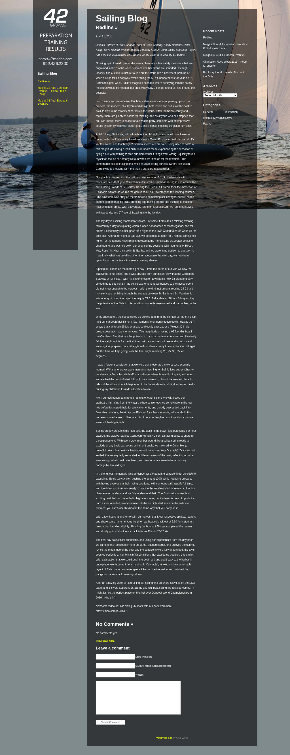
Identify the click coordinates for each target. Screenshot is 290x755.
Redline (207, 37)
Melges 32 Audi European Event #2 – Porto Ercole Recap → (53, 91)
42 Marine (56, 18)
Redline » (107, 27)
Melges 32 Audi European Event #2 (224, 55)
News (228, 117)
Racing (207, 123)
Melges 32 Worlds (214, 117)
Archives (208, 91)
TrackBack (105, 640)
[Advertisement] (56, 177)
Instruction (231, 112)
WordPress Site (163, 737)
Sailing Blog (47, 73)
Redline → (44, 81)
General (208, 112)
